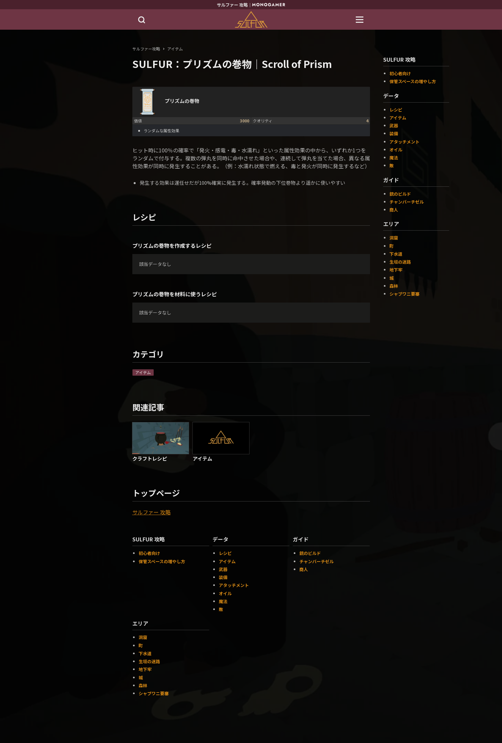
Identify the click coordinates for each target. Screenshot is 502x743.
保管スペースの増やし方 (162, 561)
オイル (225, 593)
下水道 (145, 653)
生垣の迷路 (149, 661)
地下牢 (145, 669)
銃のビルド (310, 553)
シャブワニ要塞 (154, 693)
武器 (223, 569)
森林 (143, 685)
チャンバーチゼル (316, 561)
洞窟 (143, 637)
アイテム (143, 372)
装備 (223, 577)
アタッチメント (234, 585)
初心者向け (149, 553)
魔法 (223, 601)
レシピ (225, 553)
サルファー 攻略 (151, 512)
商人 (303, 569)
